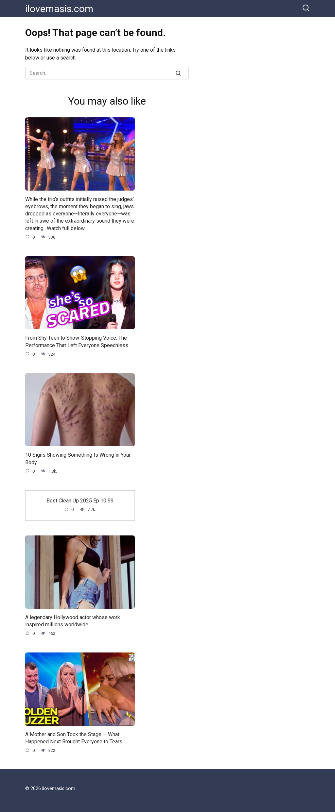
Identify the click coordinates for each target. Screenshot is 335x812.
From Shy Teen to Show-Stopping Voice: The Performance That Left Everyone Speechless (76, 341)
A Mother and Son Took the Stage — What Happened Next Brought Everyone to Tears (73, 739)
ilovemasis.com (59, 8)
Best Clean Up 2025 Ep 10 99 (80, 501)
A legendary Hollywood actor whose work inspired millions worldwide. (72, 621)
